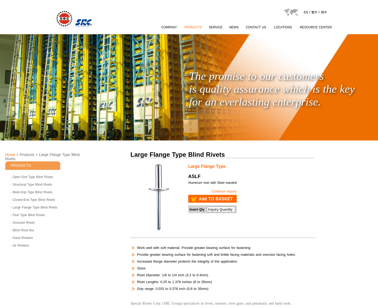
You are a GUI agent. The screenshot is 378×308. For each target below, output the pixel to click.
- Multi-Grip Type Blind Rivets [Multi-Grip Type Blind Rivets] (31, 192)
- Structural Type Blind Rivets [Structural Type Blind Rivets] (31, 184)
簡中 (324, 12)
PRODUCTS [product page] (193, 27)
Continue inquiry (224, 191)
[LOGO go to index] (93, 31)
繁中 (314, 12)
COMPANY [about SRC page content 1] (169, 27)
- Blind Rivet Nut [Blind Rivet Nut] (22, 230)
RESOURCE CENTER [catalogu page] (316, 27)
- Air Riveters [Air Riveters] (19, 245)
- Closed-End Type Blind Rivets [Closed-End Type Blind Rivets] (32, 200)
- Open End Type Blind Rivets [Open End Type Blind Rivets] (31, 177)
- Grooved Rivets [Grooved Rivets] (22, 223)
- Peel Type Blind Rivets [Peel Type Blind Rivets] (27, 215)
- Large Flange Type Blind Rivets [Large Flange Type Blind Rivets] (33, 207)
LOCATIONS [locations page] (283, 27)
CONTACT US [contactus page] (256, 27)
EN (306, 12)
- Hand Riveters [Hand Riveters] (21, 238)
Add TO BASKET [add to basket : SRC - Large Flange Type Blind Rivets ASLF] (216, 199)
